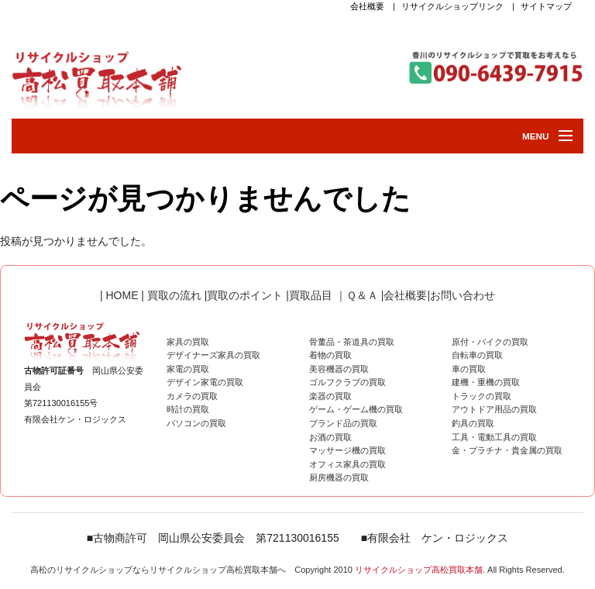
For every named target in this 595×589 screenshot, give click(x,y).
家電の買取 (188, 369)
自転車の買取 (477, 355)
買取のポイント (245, 295)
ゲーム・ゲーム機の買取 (356, 409)
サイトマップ (546, 6)
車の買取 (469, 369)
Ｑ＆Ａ (362, 295)
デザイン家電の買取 (205, 382)
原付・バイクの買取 (490, 341)
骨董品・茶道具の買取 (351, 341)
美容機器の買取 (339, 369)
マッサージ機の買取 (347, 450)
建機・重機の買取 (486, 382)
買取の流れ (174, 295)
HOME (121, 295)
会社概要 (367, 6)
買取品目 (312, 295)
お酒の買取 (330, 437)
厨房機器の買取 (339, 477)
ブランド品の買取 (343, 423)
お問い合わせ (462, 295)
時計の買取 (188, 409)
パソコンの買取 (196, 423)
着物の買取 (330, 355)
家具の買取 (188, 341)
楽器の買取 (330, 396)
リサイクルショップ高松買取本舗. (420, 569)
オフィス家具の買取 (347, 464)
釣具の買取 (473, 423)
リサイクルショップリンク (452, 6)
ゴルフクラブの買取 (347, 382)
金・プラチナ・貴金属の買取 (507, 450)
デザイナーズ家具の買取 (213, 355)
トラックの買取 (481, 396)
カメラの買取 (192, 396)
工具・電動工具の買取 (494, 437)
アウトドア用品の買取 (494, 409)
